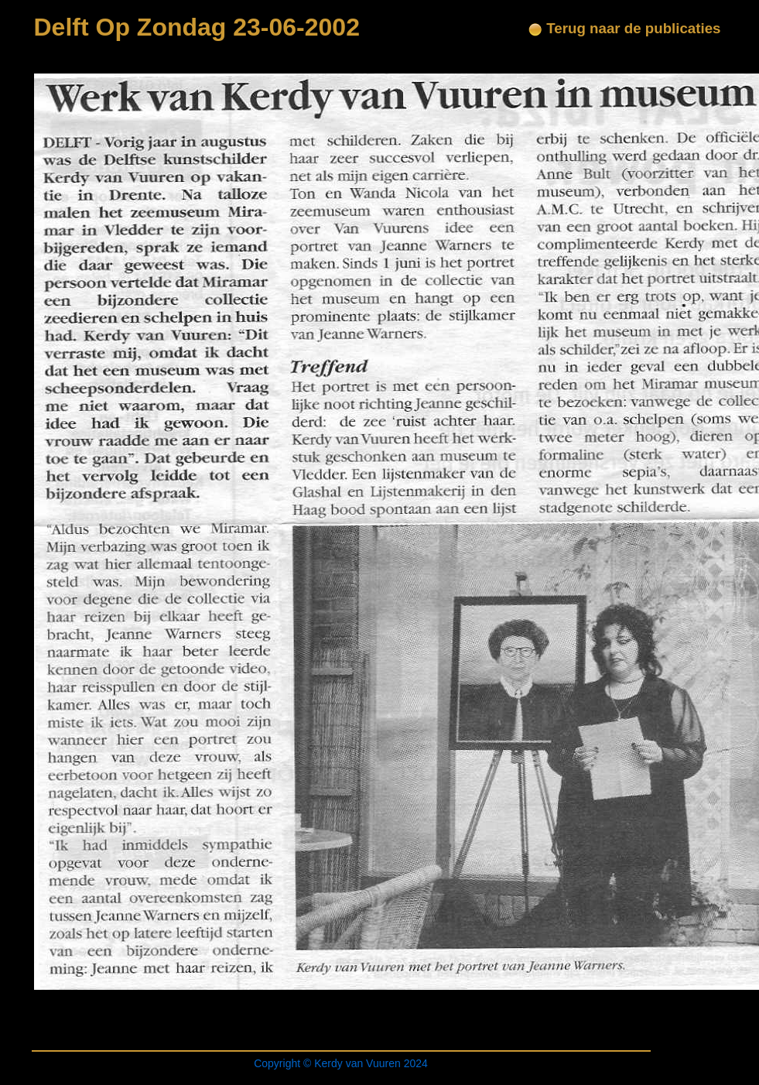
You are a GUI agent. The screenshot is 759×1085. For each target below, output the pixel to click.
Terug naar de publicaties (624, 28)
